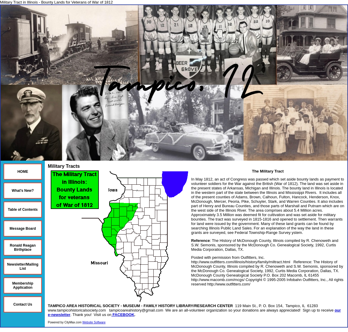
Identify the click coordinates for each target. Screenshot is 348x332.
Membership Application (22, 285)
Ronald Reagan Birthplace (23, 247)
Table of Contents (22, 210)
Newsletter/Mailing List (22, 266)
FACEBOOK (123, 314)
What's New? (23, 191)
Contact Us (22, 304)
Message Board (22, 228)
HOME (23, 172)
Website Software (94, 322)
